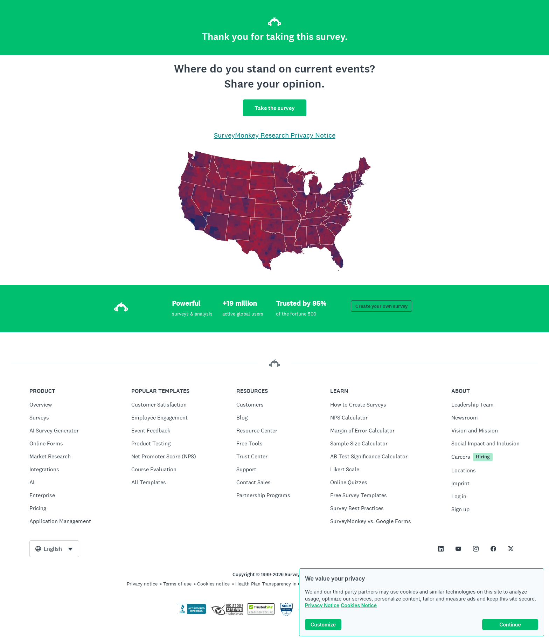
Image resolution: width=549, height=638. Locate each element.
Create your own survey (381, 306)
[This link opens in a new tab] (441, 549)
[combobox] (54, 548)
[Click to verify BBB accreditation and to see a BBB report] (191, 613)
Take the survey (275, 108)
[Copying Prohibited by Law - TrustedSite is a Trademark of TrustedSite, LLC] (261, 613)
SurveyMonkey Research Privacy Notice (274, 135)
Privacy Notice (322, 605)
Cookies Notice (359, 605)
